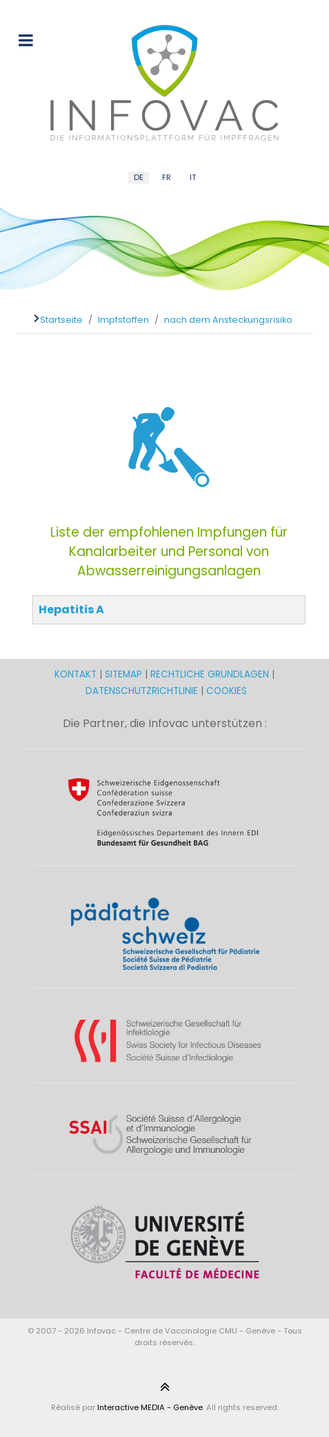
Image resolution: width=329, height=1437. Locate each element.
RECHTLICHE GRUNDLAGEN (209, 674)
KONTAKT (76, 674)
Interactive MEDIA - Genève (150, 1407)
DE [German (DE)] (138, 177)
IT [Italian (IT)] (193, 177)
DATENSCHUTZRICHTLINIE (142, 690)
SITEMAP (125, 674)
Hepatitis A (71, 609)
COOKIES (226, 690)
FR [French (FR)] (166, 177)
